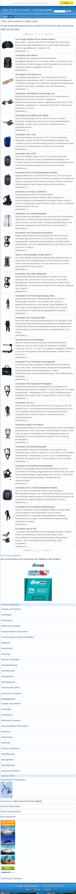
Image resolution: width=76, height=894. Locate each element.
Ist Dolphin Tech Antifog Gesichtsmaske (34, 466)
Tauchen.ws (6, 801)
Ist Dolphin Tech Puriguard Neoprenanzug (35, 507)
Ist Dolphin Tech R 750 (25, 529)
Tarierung (5, 654)
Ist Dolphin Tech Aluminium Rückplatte (33, 384)
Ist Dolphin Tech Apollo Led (28, 74)
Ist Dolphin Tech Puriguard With (30, 318)
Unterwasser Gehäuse (11, 693)
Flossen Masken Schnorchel (14, 631)
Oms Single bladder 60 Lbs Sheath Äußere (35, 39)
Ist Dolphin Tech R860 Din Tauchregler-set (35, 93)
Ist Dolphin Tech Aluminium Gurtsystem (34, 233)
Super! (66, 3)
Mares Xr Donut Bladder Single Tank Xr (33, 255)
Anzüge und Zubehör (11, 609)
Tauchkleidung (8, 682)
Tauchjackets (7, 676)
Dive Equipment (8, 817)
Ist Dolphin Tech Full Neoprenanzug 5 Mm (34, 296)
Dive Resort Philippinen (11, 555)
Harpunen (5, 643)
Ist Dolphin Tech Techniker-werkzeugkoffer (35, 362)
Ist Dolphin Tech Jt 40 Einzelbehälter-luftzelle (36, 172)
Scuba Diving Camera (11, 811)
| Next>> (48, 34)
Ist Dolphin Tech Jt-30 (25, 134)
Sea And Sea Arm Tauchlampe (29, 340)
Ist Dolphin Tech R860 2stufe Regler (32, 115)
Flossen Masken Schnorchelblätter (17, 637)
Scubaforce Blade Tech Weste (29, 425)
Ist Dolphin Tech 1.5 (24, 403)
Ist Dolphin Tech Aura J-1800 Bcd (30, 192)
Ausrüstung (6, 620)
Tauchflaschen (8, 671)
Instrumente (6, 648)
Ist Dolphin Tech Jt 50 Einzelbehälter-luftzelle (36, 488)
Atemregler (6, 615)
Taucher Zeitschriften (10, 806)
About (27, 889)
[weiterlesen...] (21, 51)
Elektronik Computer (10, 626)
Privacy (37, 889)
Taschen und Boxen (10, 659)
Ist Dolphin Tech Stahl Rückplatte (31, 213)
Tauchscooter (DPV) (10, 687)
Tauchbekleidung (9, 665)
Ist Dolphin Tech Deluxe (26, 55)
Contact (47, 889)
